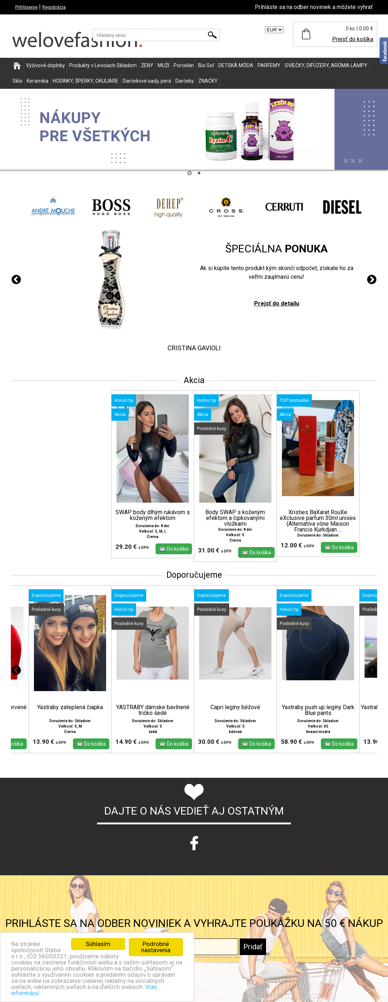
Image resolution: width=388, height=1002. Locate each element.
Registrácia (54, 7)
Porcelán (184, 65)
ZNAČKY (208, 81)
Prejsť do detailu (276, 303)
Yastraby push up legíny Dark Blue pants (318, 710)
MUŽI (163, 65)
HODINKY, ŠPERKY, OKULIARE (85, 81)
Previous (16, 279)
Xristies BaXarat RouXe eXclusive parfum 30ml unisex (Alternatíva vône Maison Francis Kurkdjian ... (318, 521)
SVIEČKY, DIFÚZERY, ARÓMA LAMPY (326, 65)
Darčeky (184, 81)
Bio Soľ (206, 65)
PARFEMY (269, 65)
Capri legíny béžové (235, 707)
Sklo (17, 81)
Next (371, 279)
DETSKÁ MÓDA (235, 65)
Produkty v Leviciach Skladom (103, 65)
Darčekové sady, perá (147, 81)
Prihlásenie (26, 7)
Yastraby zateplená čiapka (70, 707)
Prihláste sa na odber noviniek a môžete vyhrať (314, 7)
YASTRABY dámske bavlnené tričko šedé (152, 710)
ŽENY (147, 65)
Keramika (37, 81)
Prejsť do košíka (352, 39)
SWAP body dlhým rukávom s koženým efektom (152, 515)
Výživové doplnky (45, 65)
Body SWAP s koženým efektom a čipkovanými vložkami (235, 518)
